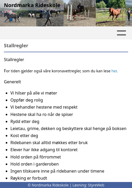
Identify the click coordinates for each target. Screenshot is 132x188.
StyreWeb (96, 185)
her (114, 70)
